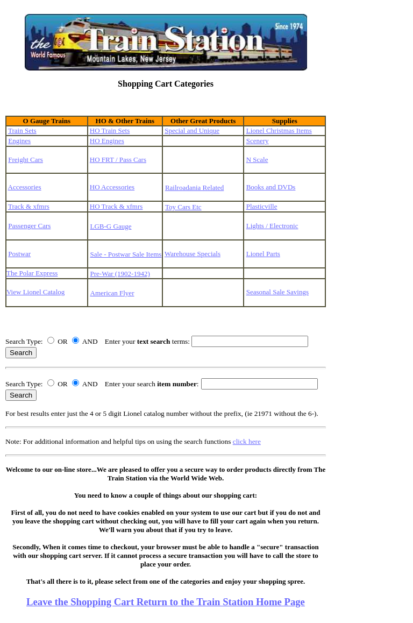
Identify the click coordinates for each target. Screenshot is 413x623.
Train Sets (22, 130)
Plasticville (261, 206)
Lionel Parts (263, 254)
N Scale (257, 159)
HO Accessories (112, 187)
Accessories (24, 187)
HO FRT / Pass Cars (118, 159)
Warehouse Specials (192, 254)
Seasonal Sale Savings (277, 292)
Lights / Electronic (272, 226)
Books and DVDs (271, 187)
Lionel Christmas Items (279, 130)
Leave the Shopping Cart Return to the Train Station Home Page (165, 601)
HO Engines (107, 141)
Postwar (19, 254)
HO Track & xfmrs (116, 206)
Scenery (257, 141)
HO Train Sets (110, 130)
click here (247, 441)
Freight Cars (25, 159)
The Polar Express (32, 273)
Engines (19, 141)
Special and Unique (192, 130)
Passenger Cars (29, 226)
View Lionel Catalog (35, 292)
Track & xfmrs (28, 206)
